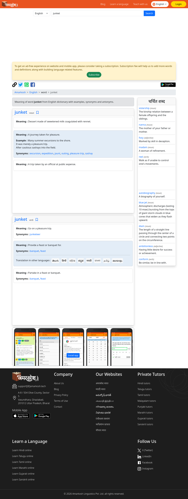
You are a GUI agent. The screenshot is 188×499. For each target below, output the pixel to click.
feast (43, 251)
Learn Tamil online (22, 462)
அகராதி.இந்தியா (105, 400)
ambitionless (146, 246)
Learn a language (119, 4)
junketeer (35, 234)
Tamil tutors (144, 395)
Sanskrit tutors (145, 424)
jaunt (57, 153)
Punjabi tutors (145, 406)
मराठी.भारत (100, 389)
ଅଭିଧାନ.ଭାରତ (103, 418)
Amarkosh (20, 92)
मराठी (89, 260)
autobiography (147, 193)
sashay (89, 153)
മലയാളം (117, 260)
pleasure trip (77, 153)
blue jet (143, 202)
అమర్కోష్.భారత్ (103, 395)
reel (141, 156)
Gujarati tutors (145, 418)
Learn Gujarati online (23, 473)
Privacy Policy (61, 395)
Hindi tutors (144, 383)
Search (149, 13)
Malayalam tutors (147, 400)
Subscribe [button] (94, 74)
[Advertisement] (73, 192)
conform (143, 259)
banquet (34, 251)
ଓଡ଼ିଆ (72, 260)
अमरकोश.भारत (102, 383)
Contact (58, 406)
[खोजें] (97, 13)
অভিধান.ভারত (103, 424)
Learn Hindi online (22, 450)
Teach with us (140, 4)
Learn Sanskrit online (23, 479)
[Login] (178, 4)
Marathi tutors (145, 412)
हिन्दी (64, 260)
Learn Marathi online (23, 467)
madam (143, 147)
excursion (35, 153)
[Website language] (160, 4)
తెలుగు (55, 260)
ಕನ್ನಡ (80, 260)
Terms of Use (61, 400)
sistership (144, 108)
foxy (141, 137)
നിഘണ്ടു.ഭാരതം (105, 406)
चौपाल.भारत (101, 430)
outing (65, 153)
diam (141, 226)
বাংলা (97, 260)
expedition (47, 153)
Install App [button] (73, 355)
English (33, 92)
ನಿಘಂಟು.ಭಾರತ (103, 412)
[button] (21, 347)
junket (21, 112)
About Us (59, 383)
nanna (142, 124)
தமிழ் (106, 260)
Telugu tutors (145, 389)
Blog (102, 4)
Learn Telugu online (22, 456)
